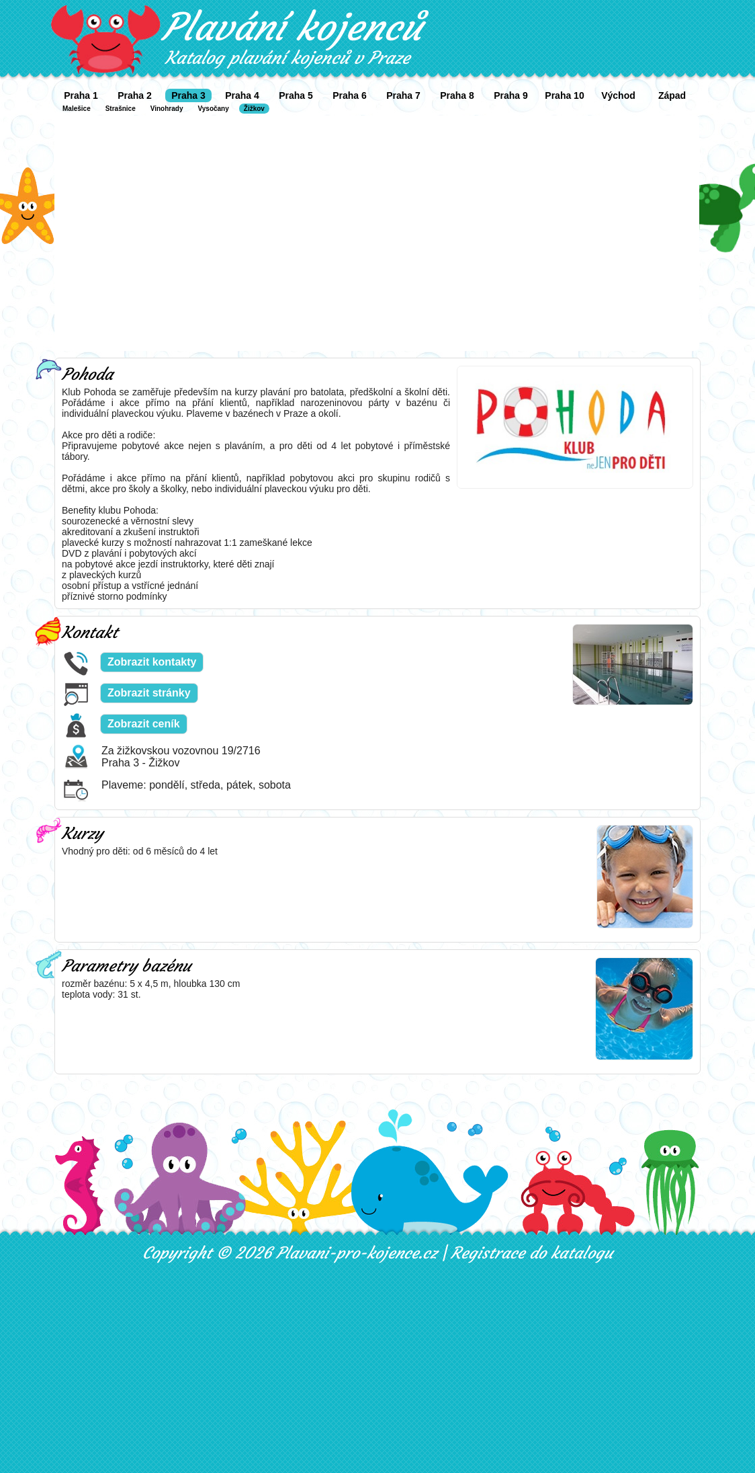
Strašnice (120, 108)
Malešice (76, 108)
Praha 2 (135, 95)
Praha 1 (81, 95)
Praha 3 (188, 95)
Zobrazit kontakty (151, 662)
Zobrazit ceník (143, 723)
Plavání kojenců (292, 26)
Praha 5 (296, 95)
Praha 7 (403, 95)
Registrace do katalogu (532, 1253)
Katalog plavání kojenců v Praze (287, 58)
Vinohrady (166, 108)
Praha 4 (242, 95)
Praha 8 (457, 95)
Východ (618, 95)
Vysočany (212, 108)
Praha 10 (564, 95)
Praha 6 (349, 95)
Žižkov (254, 108)
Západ (672, 95)
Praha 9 (511, 95)
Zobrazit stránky (149, 693)
